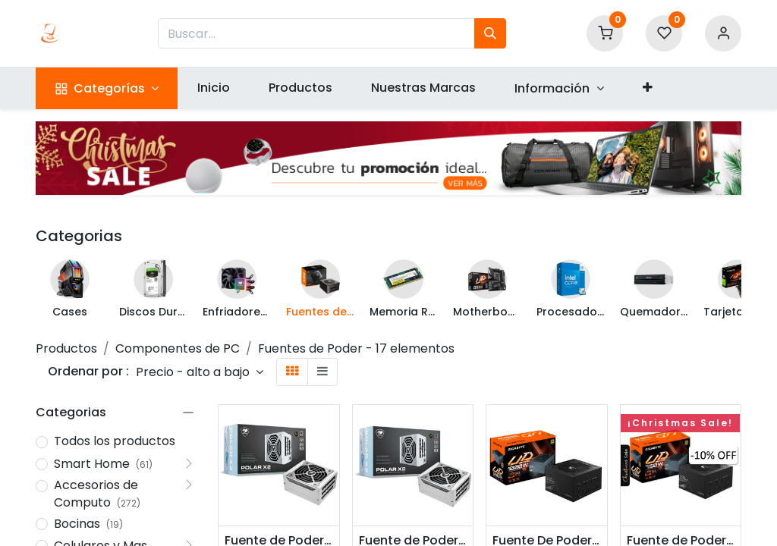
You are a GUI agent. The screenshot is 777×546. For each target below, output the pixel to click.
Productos (66, 348)
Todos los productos (114, 441)
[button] (647, 87)
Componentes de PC (177, 348)
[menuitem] (213, 87)
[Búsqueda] (490, 33)
